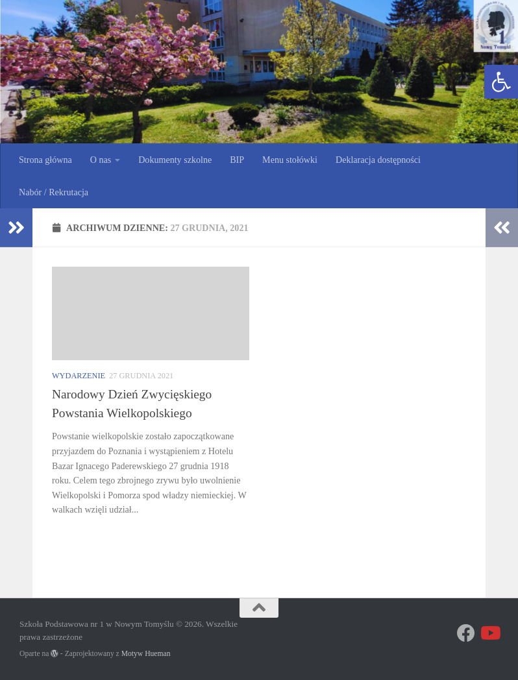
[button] (501, 82)
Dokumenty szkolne (175, 159)
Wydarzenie (78, 375)
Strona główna (45, 159)
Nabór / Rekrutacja (53, 192)
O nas (100, 159)
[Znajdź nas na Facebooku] (466, 633)
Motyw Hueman (146, 654)
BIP (237, 159)
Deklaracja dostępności (378, 159)
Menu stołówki (289, 159)
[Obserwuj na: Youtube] (489, 633)
